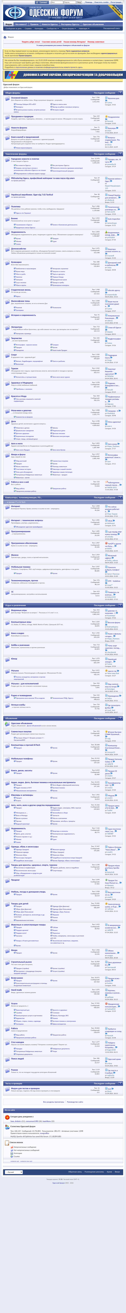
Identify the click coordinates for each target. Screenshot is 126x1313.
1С (12, 591)
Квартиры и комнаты (60, 831)
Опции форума (68, 28)
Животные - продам (60, 475)
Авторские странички (60, 269)
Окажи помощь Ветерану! (74, 42)
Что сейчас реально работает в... (112, 509)
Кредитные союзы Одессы (25, 228)
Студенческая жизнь (21, 289)
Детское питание (59, 433)
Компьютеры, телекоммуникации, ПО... (23, 498)
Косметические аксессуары (26, 871)
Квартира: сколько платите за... (113, 250)
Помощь (88, 2)
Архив (109, 1172)
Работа (14, 1028)
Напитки (19, 277)
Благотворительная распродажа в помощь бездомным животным (30, 984)
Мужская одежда (22, 852)
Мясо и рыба (20, 274)
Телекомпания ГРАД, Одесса (63, 698)
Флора (14, 950)
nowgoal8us (44, 1133)
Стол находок (17, 1042)
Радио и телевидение (21, 695)
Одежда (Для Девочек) (61, 906)
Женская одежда (59, 849)
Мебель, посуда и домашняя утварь (28, 891)
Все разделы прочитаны (53, 1102)
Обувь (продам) (58, 852)
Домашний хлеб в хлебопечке (113, 264)
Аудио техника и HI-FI (24, 788)
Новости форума (19, 127)
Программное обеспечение (24, 543)
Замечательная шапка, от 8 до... (112, 905)
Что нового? (21, 24)
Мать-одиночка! (114, 422)
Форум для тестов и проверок (25, 1088)
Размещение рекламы (94, 1172)
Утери (55, 1051)
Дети (13, 421)
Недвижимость (18, 232)
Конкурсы (19, 107)
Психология (57, 308)
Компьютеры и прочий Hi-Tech (25, 745)
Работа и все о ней (20, 482)
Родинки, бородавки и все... (112, 384)
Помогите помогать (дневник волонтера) (68, 168)
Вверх (117, 1172)
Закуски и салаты (59, 271)
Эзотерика (20, 310)
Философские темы (20, 301)
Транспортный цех (22, 1010)
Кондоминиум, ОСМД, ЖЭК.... (112, 233)
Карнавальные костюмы (25, 920)
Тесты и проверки (13, 1083)
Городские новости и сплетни (25, 159)
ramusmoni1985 (32, 1121)
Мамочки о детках (23, 428)
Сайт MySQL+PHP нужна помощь (113, 533)
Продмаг (15, 880)
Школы (55, 428)
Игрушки (56, 915)
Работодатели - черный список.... (112, 483)
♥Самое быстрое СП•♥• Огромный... (113, 733)
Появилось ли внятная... (112, 593)
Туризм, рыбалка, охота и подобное (66, 868)
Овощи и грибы (58, 283)
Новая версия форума (24, 148)
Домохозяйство (18, 248)
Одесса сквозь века (60, 104)
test (109, 1089)
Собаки (55, 927)
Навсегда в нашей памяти (62, 469)
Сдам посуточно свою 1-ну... (113, 830)
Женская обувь (21, 855)
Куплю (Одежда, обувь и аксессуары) (66, 861)
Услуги (18, 801)
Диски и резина (22, 818)
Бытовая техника (59, 788)
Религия (19, 308)
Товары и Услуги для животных (27, 941)
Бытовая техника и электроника (64, 1021)
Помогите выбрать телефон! (112, 568)
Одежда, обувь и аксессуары (25, 846)
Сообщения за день (14, 28)
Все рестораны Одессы (61, 165)
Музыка (15, 670)
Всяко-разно (17, 978)
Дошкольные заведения (25, 431)
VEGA (110, 521)
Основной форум (19, 97)
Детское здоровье (22, 433)
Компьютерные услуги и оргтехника (29, 1016)
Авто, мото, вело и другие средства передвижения (35, 805)
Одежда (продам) (22, 849)
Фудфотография (114, 339)
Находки (19, 1049)
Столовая (56, 1013)
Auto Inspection (114, 219)
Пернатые (56, 933)
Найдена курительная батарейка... (110, 1045)
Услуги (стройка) (58, 971)
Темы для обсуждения (24, 472)
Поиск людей (17, 1058)
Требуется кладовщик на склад (113, 1030)
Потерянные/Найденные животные (29, 475)
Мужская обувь (58, 855)
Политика (15, 206)
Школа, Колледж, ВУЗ (60, 1016)
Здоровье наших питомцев (62, 472)
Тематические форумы (16, 154)
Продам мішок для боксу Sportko (112, 866)
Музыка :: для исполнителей (25, 683)
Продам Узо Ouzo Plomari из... (112, 881)
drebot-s (18, 1121)
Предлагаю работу (59, 488)
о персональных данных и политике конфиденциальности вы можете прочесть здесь (48, 67)
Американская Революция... (112, 317)
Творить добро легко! (31, 42)
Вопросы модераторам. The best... (112, 140)
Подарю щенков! (22, 930)
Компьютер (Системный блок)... (113, 746)
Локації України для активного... (112, 196)
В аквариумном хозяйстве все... (112, 926)
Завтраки (19, 280)
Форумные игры (19, 610)
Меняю (18, 241)
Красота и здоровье (60, 1010)
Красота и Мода (18, 396)
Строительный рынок (21, 962)
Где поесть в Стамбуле (111, 1071)
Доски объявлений (34, 726)
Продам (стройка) (22, 968)
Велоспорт (20, 364)
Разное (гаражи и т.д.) (24, 837)
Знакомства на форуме (24, 417)
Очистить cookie (101, 2)
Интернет (15, 506)
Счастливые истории (23, 469)
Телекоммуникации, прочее (24, 580)
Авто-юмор (112, 444)
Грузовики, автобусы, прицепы (64, 821)
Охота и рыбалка (59, 361)
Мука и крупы (21, 285)
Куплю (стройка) (58, 968)
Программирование (20, 531)
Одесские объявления (21, 723)
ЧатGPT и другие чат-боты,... (113, 545)
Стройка (19, 1013)
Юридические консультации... (112, 1005)
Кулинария (16, 262)
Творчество (16, 338)
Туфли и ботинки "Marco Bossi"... (113, 848)
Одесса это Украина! (23, 213)
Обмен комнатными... (111, 952)
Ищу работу (20, 488)
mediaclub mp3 (15, 1161)
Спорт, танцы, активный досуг (27, 439)
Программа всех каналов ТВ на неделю (30, 698)
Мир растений (21, 461)
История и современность (23, 315)
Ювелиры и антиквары (22, 795)
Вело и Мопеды (22, 815)
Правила (34, 24)
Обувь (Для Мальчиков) (25, 912)
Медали (111, 795)
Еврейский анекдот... (111, 660)
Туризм (14, 368)
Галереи (56, 345)
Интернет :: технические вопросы (27, 520)
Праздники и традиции (22, 116)
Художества (20, 1018)
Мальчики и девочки (21, 410)
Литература (16, 327)
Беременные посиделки (25, 436)
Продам (55, 238)
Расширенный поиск (111, 28)
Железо (14, 555)
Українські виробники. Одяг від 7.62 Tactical (32, 194)
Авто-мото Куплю (59, 450)
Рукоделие (20, 350)
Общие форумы (12, 93)
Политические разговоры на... (112, 208)
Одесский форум (59, 1183)
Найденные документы (61, 1049)
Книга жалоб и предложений (25, 137)
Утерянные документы (24, 1054)
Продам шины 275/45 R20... (112, 807)
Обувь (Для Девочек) (23, 909)
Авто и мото (17, 443)
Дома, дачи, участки (23, 834)
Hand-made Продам (60, 350)
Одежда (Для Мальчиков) (62, 909)
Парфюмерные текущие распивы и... (112, 399)
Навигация (83, 28)
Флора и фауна (18, 454)
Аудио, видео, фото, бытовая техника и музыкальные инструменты (43, 782)
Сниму (18, 244)
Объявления (11, 718)
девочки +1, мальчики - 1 (111, 612)
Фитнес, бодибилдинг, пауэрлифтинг (29, 361)
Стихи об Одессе (114, 327)
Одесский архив (114, 1059)
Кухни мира (20, 271)
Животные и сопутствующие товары (28, 924)
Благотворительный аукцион (63, 171)
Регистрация (116, 2)
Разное (55, 917)
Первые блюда (58, 277)
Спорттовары (57, 871)
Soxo (12, 1121)
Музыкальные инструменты (26, 791)
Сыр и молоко (21, 283)
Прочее (19, 821)
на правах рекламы (18, 181)
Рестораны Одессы (70, 24)
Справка (28, 28)
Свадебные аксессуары (24, 861)
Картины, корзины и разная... (113, 991)
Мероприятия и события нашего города (30, 174)
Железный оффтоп (110, 556)
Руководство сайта (75, 1102)
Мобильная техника (20, 567)
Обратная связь (75, 1172)
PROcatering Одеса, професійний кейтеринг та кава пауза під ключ (43, 178)
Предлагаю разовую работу (26, 491)
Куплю (18, 238)
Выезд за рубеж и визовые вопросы (66, 107)
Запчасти (56, 815)
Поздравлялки (114, 117)
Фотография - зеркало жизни (26, 345)
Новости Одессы (50, 24)
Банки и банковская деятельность (65, 225)
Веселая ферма (114, 622)
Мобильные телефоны (22, 758)
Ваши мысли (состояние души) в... (112, 304)
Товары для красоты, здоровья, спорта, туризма (34, 865)
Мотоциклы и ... (22, 813)
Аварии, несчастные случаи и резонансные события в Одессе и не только (30, 169)
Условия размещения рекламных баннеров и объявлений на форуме (63, 45)
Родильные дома (59, 431)
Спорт (14, 354)
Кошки (55, 930)
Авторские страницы (23, 333)
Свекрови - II (113, 411)
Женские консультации (61, 436)
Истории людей (58, 110)
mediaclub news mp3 (26, 1161)
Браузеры (112, 128)
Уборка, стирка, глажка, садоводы (28, 1021)
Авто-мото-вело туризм (61, 377)
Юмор (14, 658)
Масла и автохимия (60, 818)
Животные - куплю (23, 478)
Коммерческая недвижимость (64, 834)
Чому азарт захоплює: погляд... (112, 647)
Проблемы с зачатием (24, 389)
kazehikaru (47, 1121)
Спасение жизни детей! (52, 42)
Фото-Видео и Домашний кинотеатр (66, 785)
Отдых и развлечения (15, 605)
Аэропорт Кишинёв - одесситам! (110, 371)
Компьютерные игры (21, 622)
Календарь (39, 28)
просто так (112, 671)
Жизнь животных (22, 466)
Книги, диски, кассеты (21, 770)
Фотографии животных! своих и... (113, 456)
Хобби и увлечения (20, 645)
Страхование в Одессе (24, 225)
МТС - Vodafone (114, 581)
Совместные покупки (60, 461)
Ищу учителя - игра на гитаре (112, 685)
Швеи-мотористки (59, 1024)
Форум (9, 24)
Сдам (54, 241)
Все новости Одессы (23, 165)
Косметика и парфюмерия (25, 868)
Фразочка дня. (114, 98)
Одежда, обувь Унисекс (61, 912)
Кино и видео (17, 633)
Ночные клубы (18, 704)
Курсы (18, 296)
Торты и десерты (59, 274)
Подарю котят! (21, 933)
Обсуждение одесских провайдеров (29, 527)
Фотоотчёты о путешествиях (26, 377)
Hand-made (16, 990)
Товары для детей (19, 903)
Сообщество (52, 28)
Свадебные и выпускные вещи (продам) (67, 858)
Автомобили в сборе (60, 813)
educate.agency (114, 290)
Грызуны (19, 936)
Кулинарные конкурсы (61, 285)
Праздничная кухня (60, 280)
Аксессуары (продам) (24, 858)
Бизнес (14, 218)
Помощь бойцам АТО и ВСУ (26, 104)
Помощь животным (95, 42)
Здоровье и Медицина (22, 382)
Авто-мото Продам (23, 450)
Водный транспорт (23, 824)
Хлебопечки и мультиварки (26, 269)
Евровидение (113, 696)
